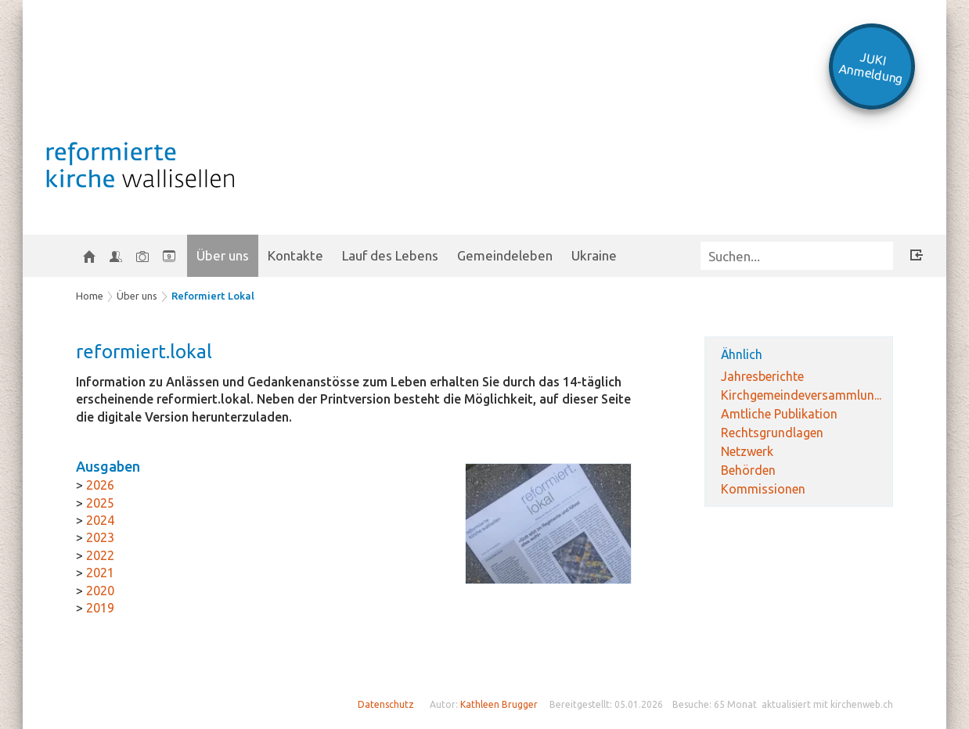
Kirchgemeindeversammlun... (801, 395)
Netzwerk (747, 451)
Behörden (748, 470)
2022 (100, 555)
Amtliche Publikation (779, 414)
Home (89, 295)
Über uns (222, 255)
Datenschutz (386, 704)
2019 (100, 608)
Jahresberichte (762, 376)
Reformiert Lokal (212, 295)
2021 (100, 573)
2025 (100, 503)
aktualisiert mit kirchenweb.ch (827, 704)
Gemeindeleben (505, 255)
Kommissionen (763, 489)
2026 (100, 485)
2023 (100, 537)
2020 (100, 591)
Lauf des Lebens (390, 255)
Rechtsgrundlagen (772, 433)
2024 (100, 520)
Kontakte (295, 255)
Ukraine (594, 255)
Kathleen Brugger (499, 704)
